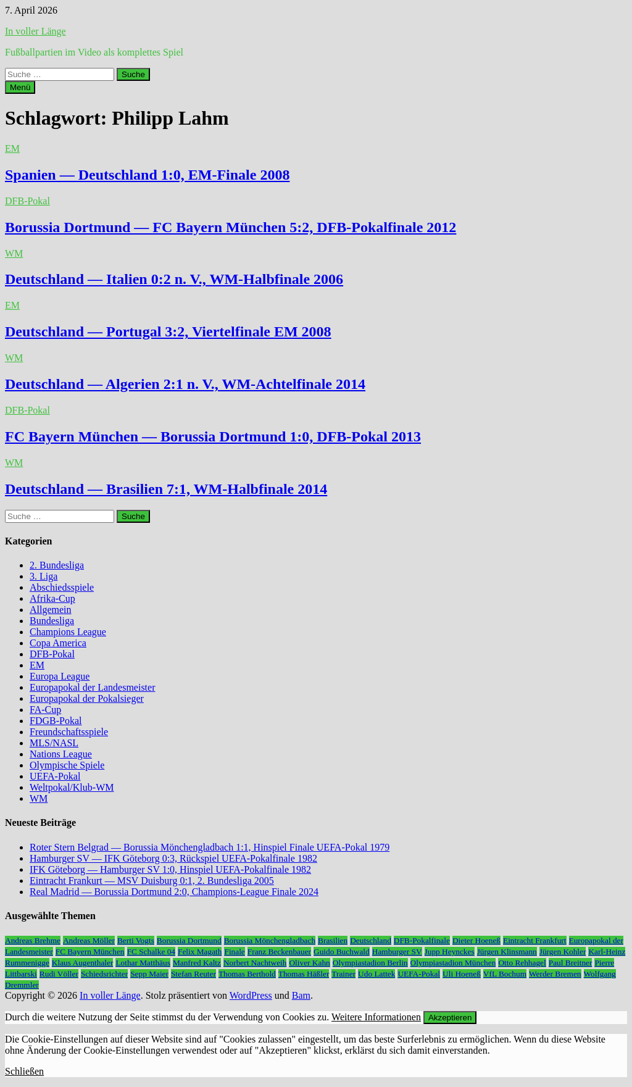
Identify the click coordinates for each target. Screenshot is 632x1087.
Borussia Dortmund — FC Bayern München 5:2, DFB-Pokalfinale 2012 (230, 227)
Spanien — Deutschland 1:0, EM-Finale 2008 (147, 175)
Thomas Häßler (304, 973)
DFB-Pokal (27, 201)
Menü (20, 87)
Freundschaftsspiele (69, 732)
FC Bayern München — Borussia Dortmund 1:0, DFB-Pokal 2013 (213, 436)
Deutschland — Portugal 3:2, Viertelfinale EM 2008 (168, 331)
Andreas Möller (89, 940)
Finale (234, 951)
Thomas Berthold (247, 973)
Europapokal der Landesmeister (92, 687)
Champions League (68, 632)
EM (12, 148)
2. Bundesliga (57, 565)
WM (14, 253)
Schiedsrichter (104, 973)
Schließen (24, 1071)
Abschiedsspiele (62, 587)
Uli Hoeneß (462, 973)
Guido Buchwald (342, 951)
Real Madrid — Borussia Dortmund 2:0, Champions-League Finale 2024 (174, 891)
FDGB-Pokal (55, 720)
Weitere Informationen (376, 1017)
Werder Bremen (555, 973)
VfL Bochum (504, 973)
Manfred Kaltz (197, 962)
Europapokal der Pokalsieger (87, 698)
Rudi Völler (59, 973)
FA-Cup (45, 709)
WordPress (251, 995)
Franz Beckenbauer (279, 951)
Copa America (58, 643)
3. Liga (43, 576)
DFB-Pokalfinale (422, 940)
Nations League (61, 754)
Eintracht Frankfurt (535, 940)
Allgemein (51, 609)
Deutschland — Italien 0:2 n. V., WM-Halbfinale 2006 (174, 279)
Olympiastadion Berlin (370, 962)
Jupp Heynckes (450, 951)
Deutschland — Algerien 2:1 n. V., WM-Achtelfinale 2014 (185, 384)
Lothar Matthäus (142, 962)
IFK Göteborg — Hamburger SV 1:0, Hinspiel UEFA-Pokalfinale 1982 (170, 869)
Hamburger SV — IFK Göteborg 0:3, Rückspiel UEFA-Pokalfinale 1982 (173, 858)
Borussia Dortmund (189, 940)
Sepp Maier (149, 973)
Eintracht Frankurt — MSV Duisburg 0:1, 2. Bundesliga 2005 (152, 880)
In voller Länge (35, 31)
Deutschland (370, 940)
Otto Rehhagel (522, 962)
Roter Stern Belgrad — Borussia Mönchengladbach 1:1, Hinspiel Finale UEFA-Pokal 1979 (209, 847)
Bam (301, 995)
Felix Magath (200, 951)
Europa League (59, 676)
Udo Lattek (376, 973)
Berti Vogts (135, 940)
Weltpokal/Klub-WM (72, 787)
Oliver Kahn (309, 962)
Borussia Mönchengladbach (269, 940)
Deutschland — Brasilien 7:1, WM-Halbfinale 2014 (166, 489)
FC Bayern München (90, 951)
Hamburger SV (397, 951)
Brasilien (332, 940)
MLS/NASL (54, 743)
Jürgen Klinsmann (507, 951)
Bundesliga (52, 620)
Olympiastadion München (453, 962)
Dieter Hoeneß (476, 940)
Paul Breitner (570, 962)
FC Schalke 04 (151, 951)
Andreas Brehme (32, 940)
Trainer (343, 973)
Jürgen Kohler (562, 951)
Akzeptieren (450, 1017)
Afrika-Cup (52, 598)
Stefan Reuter (193, 973)
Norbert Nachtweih (255, 962)
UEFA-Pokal (55, 776)
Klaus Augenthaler (83, 962)
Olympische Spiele (67, 765)
